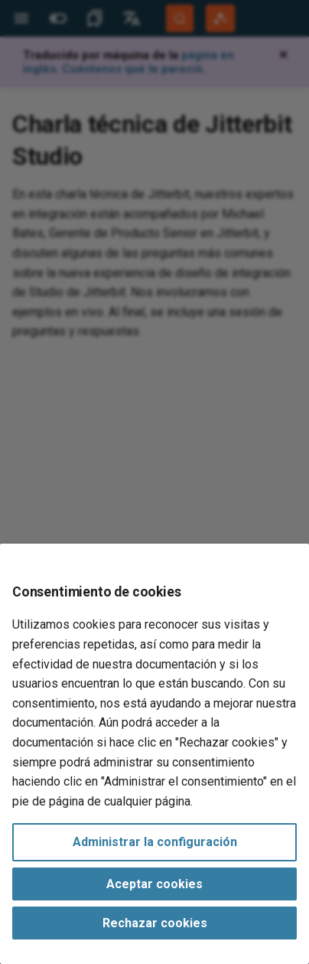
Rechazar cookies (154, 923)
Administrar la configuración (155, 842)
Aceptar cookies (154, 884)
